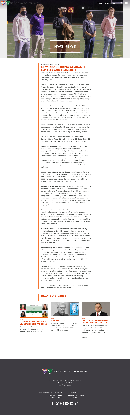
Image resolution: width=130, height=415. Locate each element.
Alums (57, 64)
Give (115, 3)
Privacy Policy (56, 397)
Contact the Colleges (76, 395)
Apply (108, 3)
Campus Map (73, 393)
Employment (72, 397)
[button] (121, 3)
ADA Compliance (55, 395)
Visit (99, 3)
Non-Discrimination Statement (50, 393)
